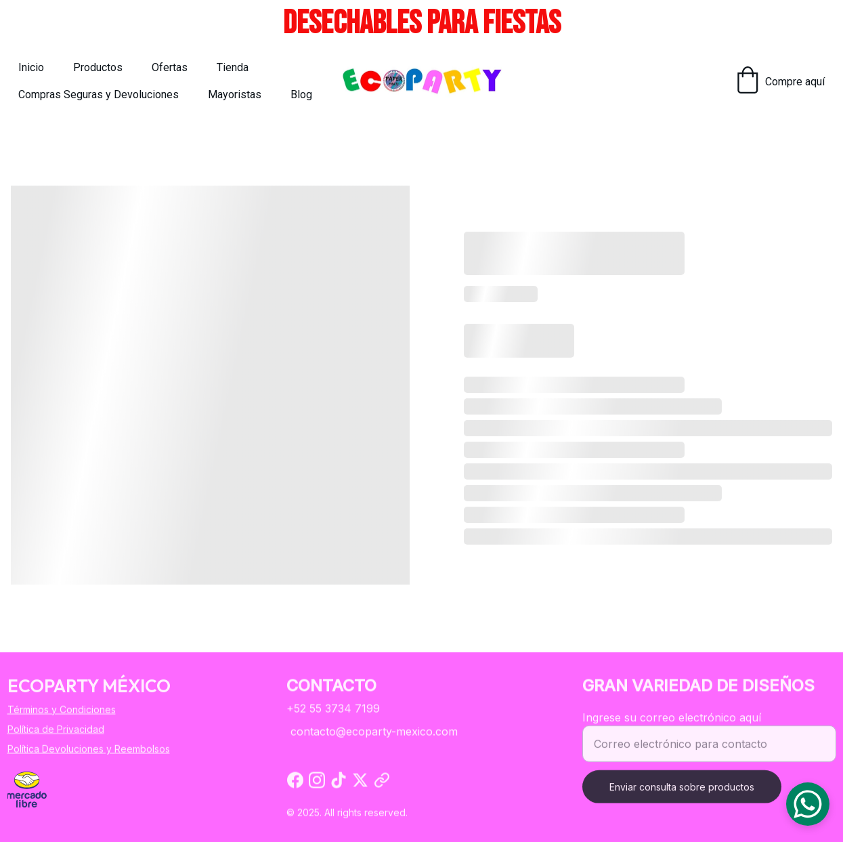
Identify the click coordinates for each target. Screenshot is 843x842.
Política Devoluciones (55, 749)
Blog (301, 94)
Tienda (232, 67)
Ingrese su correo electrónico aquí (671, 724)
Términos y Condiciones (61, 709)
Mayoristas (234, 94)
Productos (98, 67)
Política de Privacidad (55, 730)
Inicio (31, 67)
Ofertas (170, 67)
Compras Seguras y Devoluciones (98, 94)
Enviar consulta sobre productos (681, 793)
